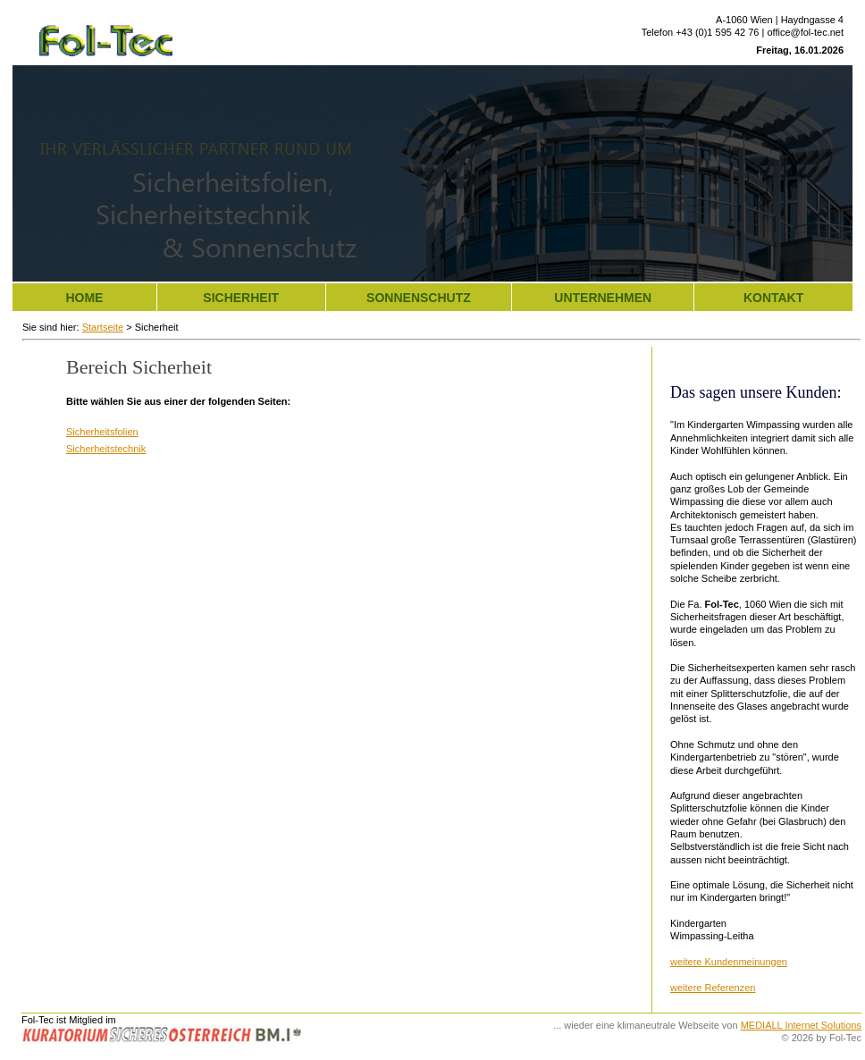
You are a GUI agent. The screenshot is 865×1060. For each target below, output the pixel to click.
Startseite (102, 327)
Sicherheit (241, 297)
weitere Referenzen (712, 987)
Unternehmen (602, 297)
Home (84, 297)
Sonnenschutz (418, 297)
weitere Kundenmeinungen (728, 961)
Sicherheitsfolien (102, 431)
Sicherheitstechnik (106, 448)
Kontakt (773, 297)
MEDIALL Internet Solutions (801, 1025)
